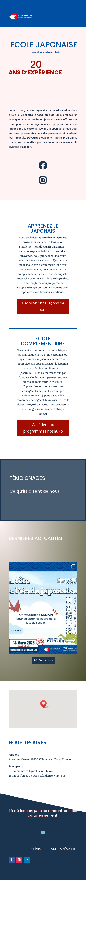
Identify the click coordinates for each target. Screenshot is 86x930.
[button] (44, 689)
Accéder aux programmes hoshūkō (43, 428)
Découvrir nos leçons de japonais (43, 306)
